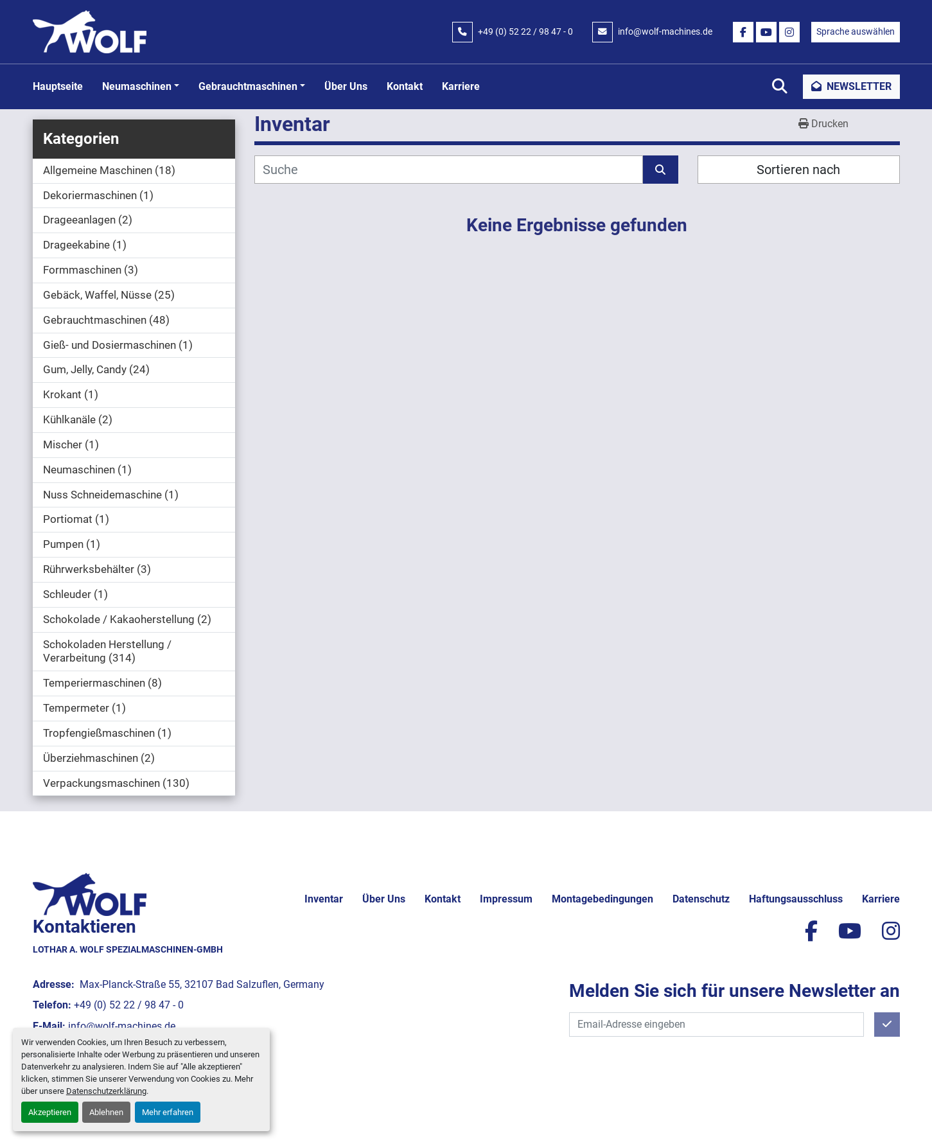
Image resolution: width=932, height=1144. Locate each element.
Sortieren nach (798, 169)
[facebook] (743, 32)
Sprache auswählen (855, 31)
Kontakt (405, 86)
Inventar (323, 899)
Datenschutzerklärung (106, 1091)
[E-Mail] (716, 1024)
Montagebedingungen (602, 899)
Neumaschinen (136, 86)
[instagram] (789, 32)
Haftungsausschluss (796, 899)
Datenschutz (701, 899)
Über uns (345, 86)
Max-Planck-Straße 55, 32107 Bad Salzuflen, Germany (200, 984)
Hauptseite (58, 86)
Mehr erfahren (167, 1112)
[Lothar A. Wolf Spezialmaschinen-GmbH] (89, 894)
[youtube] (766, 32)
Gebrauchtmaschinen (247, 86)
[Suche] (448, 169)
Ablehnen (106, 1112)
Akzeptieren (49, 1112)
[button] (140, 86)
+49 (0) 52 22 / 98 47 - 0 (525, 31)
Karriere (461, 86)
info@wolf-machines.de (665, 31)
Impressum (506, 899)
